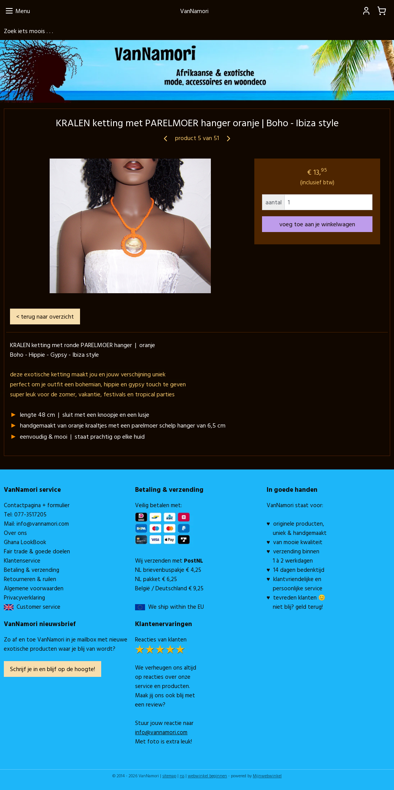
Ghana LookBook (25, 542)
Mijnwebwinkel (267, 776)
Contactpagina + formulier (37, 505)
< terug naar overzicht (45, 316)
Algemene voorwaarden (33, 588)
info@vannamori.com (43, 523)
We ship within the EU (176, 606)
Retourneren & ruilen (30, 579)
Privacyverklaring (24, 597)
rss (182, 776)
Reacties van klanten (161, 639)
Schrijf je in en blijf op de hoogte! (52, 668)
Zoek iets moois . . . (28, 30)
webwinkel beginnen (207, 776)
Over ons (15, 532)
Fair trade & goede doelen (37, 551)
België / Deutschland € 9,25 (169, 588)
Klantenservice (22, 560)
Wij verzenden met (169, 560)
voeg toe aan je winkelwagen (317, 224)
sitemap (169, 776)
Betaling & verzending (31, 569)
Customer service (36, 606)
